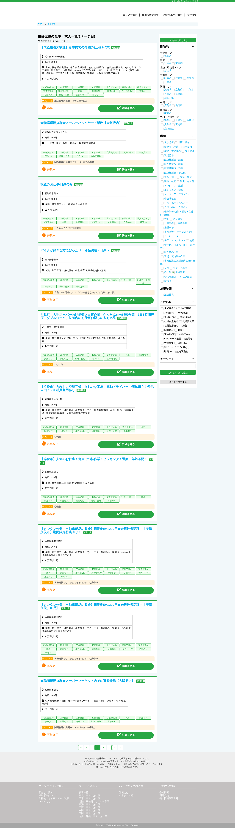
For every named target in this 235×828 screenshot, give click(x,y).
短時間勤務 (180, 351)
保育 (166, 268)
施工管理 (189, 151)
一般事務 (169, 223)
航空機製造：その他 (174, 172)
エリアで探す (130, 15)
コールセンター (172, 236)
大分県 (167, 124)
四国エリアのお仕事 (89, 813)
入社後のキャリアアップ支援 (54, 798)
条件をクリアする (178, 382)
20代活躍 (184, 308)
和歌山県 (169, 98)
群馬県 (167, 63)
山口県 (178, 105)
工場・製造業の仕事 (174, 256)
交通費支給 (186, 321)
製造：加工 (170, 177)
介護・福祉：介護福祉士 (177, 207)
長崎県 (178, 120)
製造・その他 (180, 268)
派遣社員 (169, 294)
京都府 (178, 89)
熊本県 (190, 120)
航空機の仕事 (171, 252)
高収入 (179, 330)
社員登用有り (169, 325)
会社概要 (191, 15)
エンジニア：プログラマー (178, 194)
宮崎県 (178, 124)
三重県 (167, 82)
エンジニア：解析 (173, 190)
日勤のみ (180, 343)
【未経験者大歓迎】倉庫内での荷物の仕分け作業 (75, 47)
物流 (192, 240)
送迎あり (183, 347)
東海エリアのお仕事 (89, 804)
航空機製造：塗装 (173, 168)
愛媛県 (167, 113)
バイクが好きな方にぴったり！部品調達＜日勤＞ (75, 250)
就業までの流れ (127, 795)
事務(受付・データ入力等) (178, 232)
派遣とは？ (125, 792)
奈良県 (178, 94)
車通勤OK (168, 334)
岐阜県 (167, 78)
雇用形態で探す (150, 15)
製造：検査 (170, 181)
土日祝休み (168, 317)
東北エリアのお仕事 (89, 795)
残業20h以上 (185, 317)
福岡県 (167, 120)
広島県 (167, 105)
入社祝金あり (184, 334)
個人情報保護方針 (168, 798)
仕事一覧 (83, 792)
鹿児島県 (169, 128)
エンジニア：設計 (173, 185)
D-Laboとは (45, 801)
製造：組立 (186, 177)
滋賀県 (167, 89)
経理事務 (169, 227)
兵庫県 (167, 94)
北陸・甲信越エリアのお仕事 (94, 801)
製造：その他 (187, 181)
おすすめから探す (172, 15)
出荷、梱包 (184, 142)
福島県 (167, 56)
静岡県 (178, 78)
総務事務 (182, 223)
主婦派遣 (180, 272)
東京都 (178, 63)
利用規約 (164, 795)
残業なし (188, 338)
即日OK (166, 351)
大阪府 (190, 89)
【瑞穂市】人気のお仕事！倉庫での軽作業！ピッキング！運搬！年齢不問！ (93, 459)
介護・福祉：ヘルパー (176, 203)
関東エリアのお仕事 (89, 798)
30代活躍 (167, 312)
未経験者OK (169, 308)
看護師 (167, 281)
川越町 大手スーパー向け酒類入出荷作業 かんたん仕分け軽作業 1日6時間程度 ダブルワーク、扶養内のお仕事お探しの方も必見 (97, 316)
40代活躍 (181, 312)
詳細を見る (126, 108)
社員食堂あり (169, 321)
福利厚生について (48, 795)
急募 (183, 325)
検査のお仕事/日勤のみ (56, 184)
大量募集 (167, 343)
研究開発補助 (171, 147)
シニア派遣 (186, 276)
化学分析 (169, 142)
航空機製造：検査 (173, 164)
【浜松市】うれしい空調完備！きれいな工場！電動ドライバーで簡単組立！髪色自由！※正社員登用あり (97, 388)
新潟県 (167, 70)
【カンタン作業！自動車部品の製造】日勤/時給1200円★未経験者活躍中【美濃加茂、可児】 (96, 606)
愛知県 (190, 78)
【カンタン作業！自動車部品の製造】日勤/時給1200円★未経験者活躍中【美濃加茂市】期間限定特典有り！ (96, 530)
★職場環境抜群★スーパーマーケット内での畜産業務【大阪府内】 (87, 680)
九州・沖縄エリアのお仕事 (93, 816)
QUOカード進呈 (171, 338)
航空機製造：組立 (173, 159)
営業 (166, 219)
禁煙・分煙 (168, 347)
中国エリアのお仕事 (89, 810)
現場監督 (169, 155)
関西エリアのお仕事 (89, 807)
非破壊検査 (170, 198)
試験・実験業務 (172, 151)
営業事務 (177, 219)
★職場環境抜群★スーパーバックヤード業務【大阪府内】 (81, 123)
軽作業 (167, 272)
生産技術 (187, 147)
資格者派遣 (170, 276)
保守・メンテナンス (174, 240)
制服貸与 (167, 330)
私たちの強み (46, 792)
